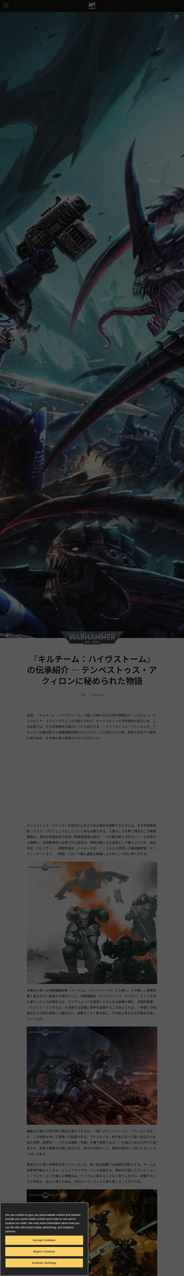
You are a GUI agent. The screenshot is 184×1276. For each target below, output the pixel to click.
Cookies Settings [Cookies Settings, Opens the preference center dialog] (44, 1262)
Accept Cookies (44, 1240)
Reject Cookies (44, 1251)
